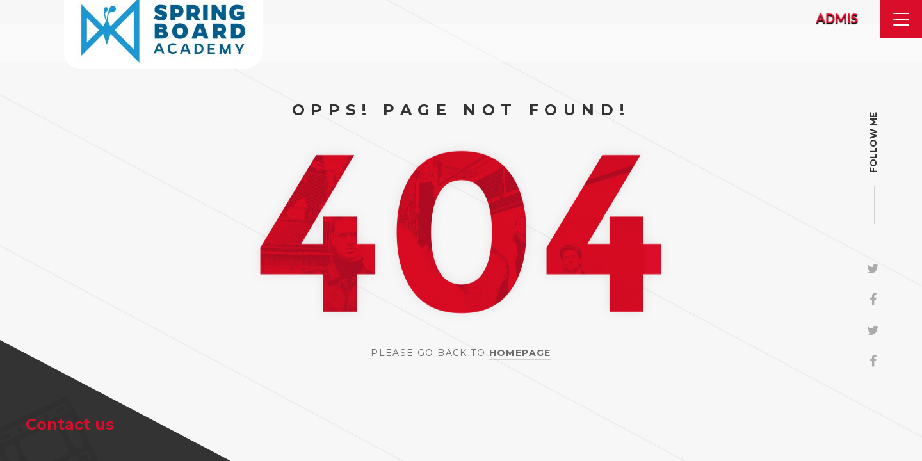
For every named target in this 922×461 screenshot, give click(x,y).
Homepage (520, 353)
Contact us (70, 424)
